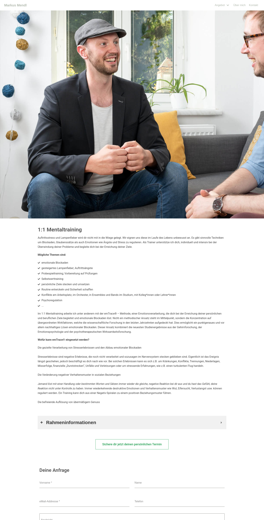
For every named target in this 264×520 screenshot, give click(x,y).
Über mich (239, 5)
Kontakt (253, 5)
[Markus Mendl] (15, 5)
